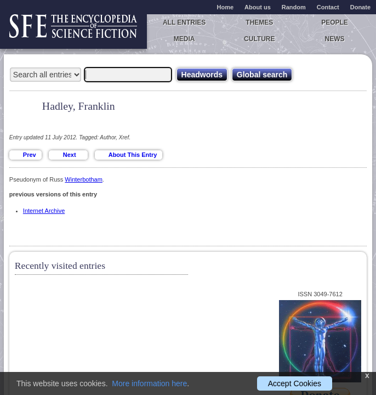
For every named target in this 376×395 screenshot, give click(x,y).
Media (184, 39)
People (334, 22)
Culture (259, 39)
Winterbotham (83, 179)
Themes (259, 22)
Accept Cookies (294, 383)
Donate (360, 7)
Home (225, 7)
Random (294, 7)
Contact (328, 7)
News (335, 39)
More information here (149, 383)
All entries (184, 22)
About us (257, 7)
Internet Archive (44, 210)
